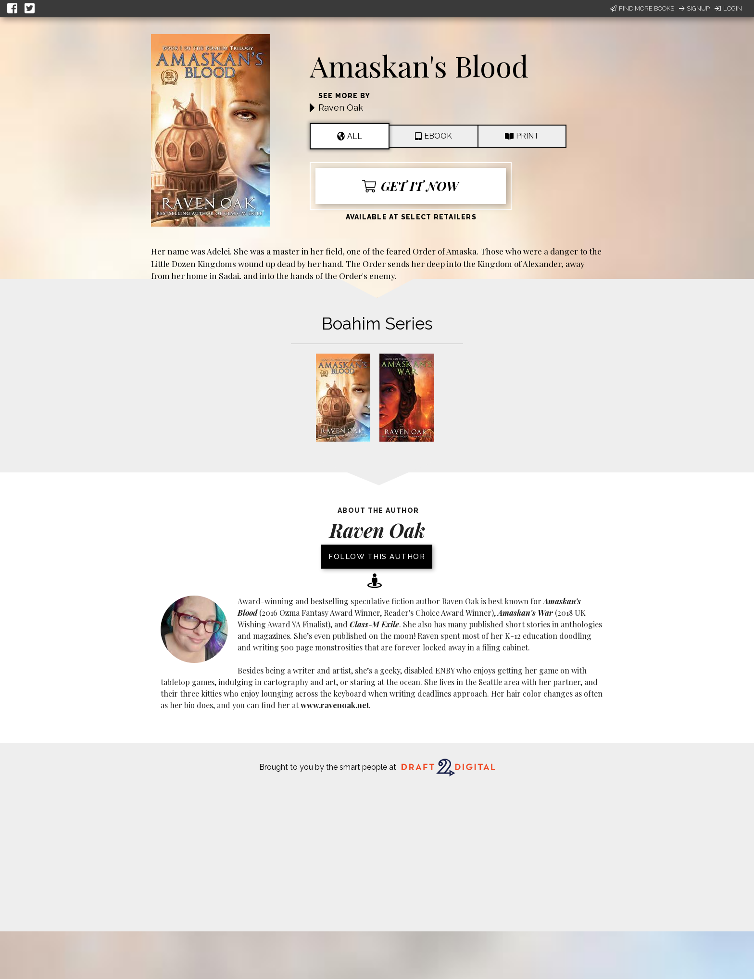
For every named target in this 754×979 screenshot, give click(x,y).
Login (728, 8)
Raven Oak (340, 107)
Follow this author (376, 556)
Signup (694, 8)
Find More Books (642, 8)
